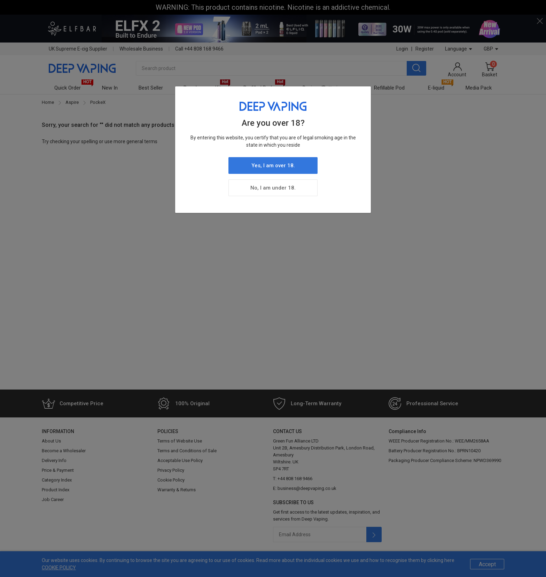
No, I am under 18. (273, 188)
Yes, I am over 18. (273, 165)
